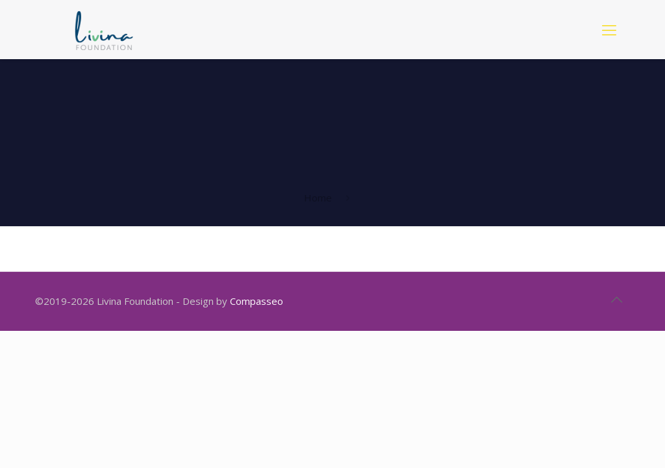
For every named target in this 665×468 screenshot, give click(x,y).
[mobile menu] (609, 29)
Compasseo (256, 300)
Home (318, 197)
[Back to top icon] (616, 299)
